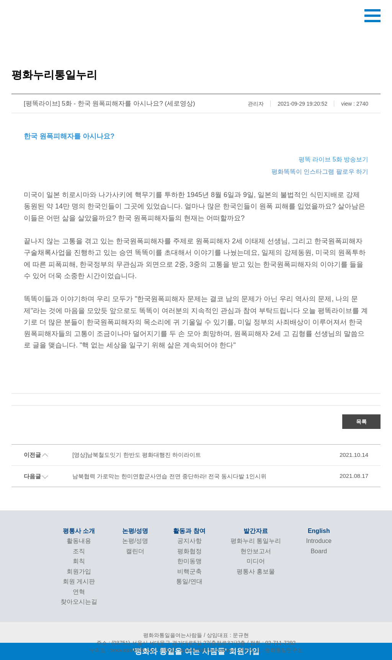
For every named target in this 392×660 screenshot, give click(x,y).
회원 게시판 (79, 581)
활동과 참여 (189, 531)
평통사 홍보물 (256, 571)
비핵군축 (189, 571)
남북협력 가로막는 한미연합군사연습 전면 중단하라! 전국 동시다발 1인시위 (169, 476)
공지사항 (189, 540)
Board (318, 551)
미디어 (256, 561)
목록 (361, 422)
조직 (79, 551)
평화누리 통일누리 (255, 540)
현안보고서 (255, 551)
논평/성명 (135, 531)
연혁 (79, 591)
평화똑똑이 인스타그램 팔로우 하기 (319, 171)
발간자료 (255, 531)
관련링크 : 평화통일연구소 (270, 650)
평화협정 (189, 551)
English (319, 531)
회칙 (79, 561)
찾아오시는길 (78, 601)
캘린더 (135, 551)
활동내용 (79, 540)
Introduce (319, 540)
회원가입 (79, 571)
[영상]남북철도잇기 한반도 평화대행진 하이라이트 (136, 454)
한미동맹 (189, 561)
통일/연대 (189, 581)
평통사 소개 (79, 531)
